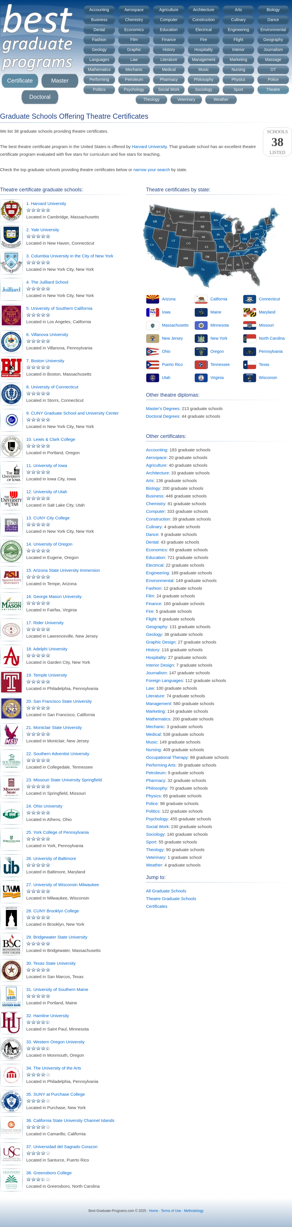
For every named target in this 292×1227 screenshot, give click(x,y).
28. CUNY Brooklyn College (52, 910)
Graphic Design (160, 642)
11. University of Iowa (46, 465)
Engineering (238, 29)
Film (134, 39)
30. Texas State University (51, 963)
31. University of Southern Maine (57, 989)
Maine (215, 312)
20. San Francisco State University (59, 701)
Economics (134, 29)
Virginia (217, 377)
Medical (169, 69)
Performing (99, 79)
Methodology (194, 1211)
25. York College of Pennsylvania (57, 832)
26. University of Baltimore (51, 858)
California (218, 299)
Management (203, 59)
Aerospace (134, 9)
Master (59, 80)
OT (273, 69)
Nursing (238, 69)
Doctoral (39, 97)
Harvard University (149, 146)
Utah (166, 377)
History (169, 49)
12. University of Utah (46, 491)
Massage (273, 59)
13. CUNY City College (48, 517)
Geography (273, 39)
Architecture (203, 9)
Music (203, 69)
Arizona (168, 299)
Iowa (166, 312)
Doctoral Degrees (162, 416)
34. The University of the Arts (53, 1068)
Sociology (203, 89)
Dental (99, 29)
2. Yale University (42, 229)
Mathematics (99, 69)
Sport (238, 89)
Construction (203, 19)
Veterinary (186, 99)
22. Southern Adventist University (57, 753)
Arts (238, 9)
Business (99, 19)
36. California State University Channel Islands (70, 1120)
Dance (273, 19)
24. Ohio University (44, 806)
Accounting (99, 9)
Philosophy (204, 79)
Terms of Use (171, 1211)
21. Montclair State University (54, 727)
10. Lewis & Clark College (50, 439)
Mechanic (134, 69)
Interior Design (160, 665)
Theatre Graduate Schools (171, 898)
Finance (169, 39)
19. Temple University (46, 675)
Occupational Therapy (167, 757)
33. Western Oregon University (55, 1041)
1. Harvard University (46, 203)
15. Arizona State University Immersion (63, 570)
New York (218, 338)
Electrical (204, 29)
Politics (99, 89)
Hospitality (203, 49)
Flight (238, 39)
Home (153, 1211)
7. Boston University (45, 360)
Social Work (168, 89)
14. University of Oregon (49, 544)
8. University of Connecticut (52, 386)
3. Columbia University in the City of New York (69, 255)
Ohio (166, 351)
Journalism (273, 49)
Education (169, 29)
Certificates (156, 906)
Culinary (238, 19)
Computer (168, 19)
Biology (273, 9)
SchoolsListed (277, 142)
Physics (238, 79)
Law (134, 59)
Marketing (238, 59)
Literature (168, 59)
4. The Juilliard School (47, 282)
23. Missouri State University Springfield (64, 779)
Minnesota (219, 325)
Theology (151, 99)
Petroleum (134, 79)
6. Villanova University (47, 334)
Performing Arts (160, 765)
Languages (99, 59)
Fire (203, 39)
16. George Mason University (54, 596)
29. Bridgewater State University (56, 937)
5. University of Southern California (59, 308)
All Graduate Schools (166, 890)
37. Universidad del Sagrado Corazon (62, 1146)
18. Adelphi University (46, 648)
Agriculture (169, 9)
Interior (238, 49)
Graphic (134, 49)
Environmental (273, 29)
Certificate (20, 80)
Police (273, 79)
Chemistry (134, 19)
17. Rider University (45, 622)
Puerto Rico (172, 364)
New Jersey (172, 338)
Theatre (273, 89)
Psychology (134, 89)
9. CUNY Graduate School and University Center (72, 413)
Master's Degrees (162, 408)
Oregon (217, 351)
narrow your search (151, 169)
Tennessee (220, 364)
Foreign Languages (164, 680)
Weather (221, 99)
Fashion (99, 39)
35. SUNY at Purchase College (55, 1094)
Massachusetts (175, 325)
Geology (99, 49)
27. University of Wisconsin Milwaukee (62, 884)
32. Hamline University (47, 1015)
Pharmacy (169, 79)
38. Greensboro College (49, 1172)
